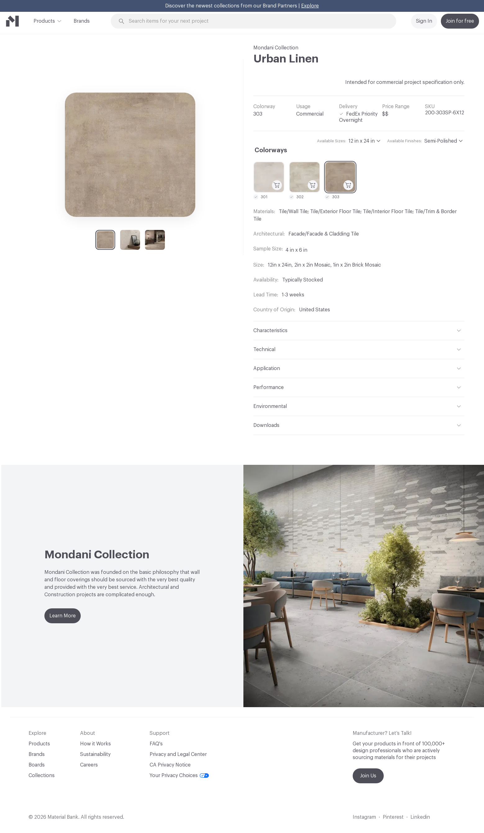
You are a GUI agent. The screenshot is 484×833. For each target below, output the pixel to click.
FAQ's (156, 743)
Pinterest (393, 817)
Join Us (368, 775)
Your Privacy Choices (179, 775)
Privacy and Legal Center (178, 754)
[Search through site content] (257, 21)
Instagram (364, 817)
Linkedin (420, 817)
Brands (82, 21)
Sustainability (95, 754)
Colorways (271, 150)
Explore (310, 5)
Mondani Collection (275, 47)
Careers (89, 764)
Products (44, 20)
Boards (37, 764)
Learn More (62, 615)
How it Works (95, 743)
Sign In (424, 21)
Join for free (460, 21)
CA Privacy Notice (170, 764)
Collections (42, 775)
